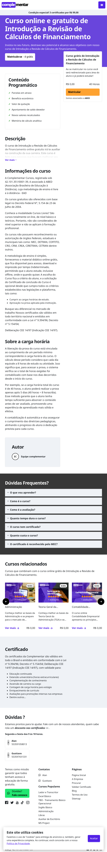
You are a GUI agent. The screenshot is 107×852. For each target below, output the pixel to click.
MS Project (44, 823)
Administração (46, 811)
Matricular (74, 92)
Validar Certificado (81, 786)
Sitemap (76, 798)
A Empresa (77, 779)
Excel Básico (44, 796)
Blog (74, 790)
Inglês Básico (45, 807)
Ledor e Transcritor (48, 792)
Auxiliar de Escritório (49, 819)
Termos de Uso (79, 794)
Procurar (76, 783)
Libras (41, 815)
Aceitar (94, 838)
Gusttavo (45, 780)
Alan (42, 775)
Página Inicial (79, 775)
